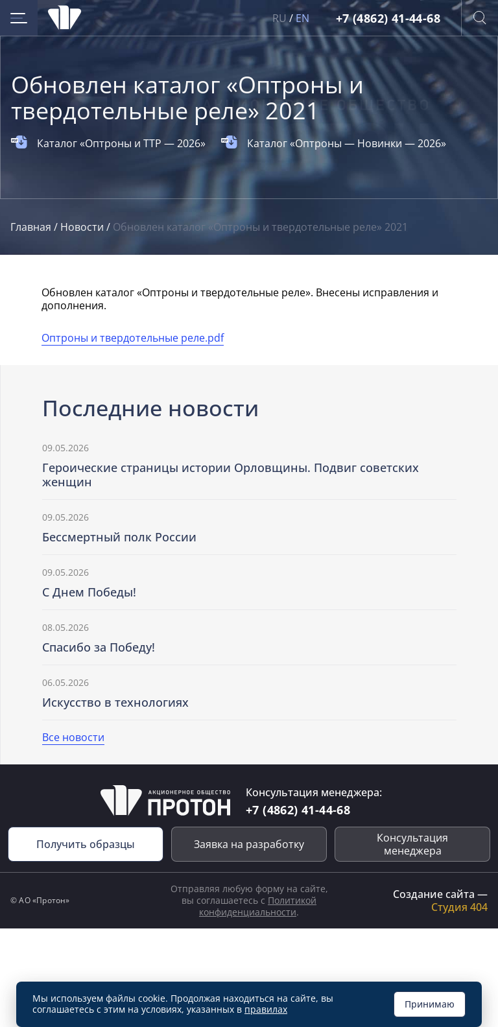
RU (279, 18)
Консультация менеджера (412, 844)
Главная (32, 227)
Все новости (73, 737)
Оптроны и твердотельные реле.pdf (133, 338)
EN (303, 18)
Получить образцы (85, 844)
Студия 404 (459, 907)
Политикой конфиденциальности (257, 906)
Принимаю (430, 1004)
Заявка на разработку (249, 844)
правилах (265, 1009)
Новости (83, 227)
